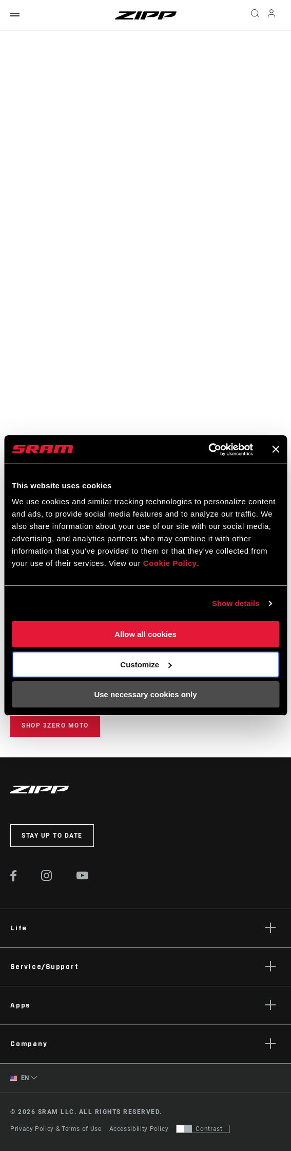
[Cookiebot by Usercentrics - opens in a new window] (208, 449)
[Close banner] (275, 449)
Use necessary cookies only (145, 694)
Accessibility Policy (139, 1128)
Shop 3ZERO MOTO (55, 725)
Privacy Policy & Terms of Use (56, 1128)
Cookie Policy (170, 563)
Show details (236, 603)
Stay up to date (52, 835)
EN (19, 1078)
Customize (145, 664)
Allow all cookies (145, 634)
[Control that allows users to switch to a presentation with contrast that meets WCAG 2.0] (203, 1129)
